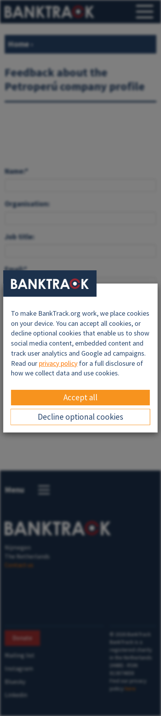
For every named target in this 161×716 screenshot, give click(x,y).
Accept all (80, 397)
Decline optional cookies (80, 417)
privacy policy (58, 363)
